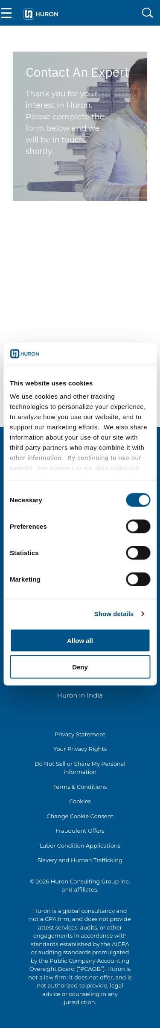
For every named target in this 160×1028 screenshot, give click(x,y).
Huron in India (80, 695)
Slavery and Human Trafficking (80, 860)
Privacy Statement (80, 734)
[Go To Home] (40, 12)
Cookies (80, 801)
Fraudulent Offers (80, 830)
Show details (114, 613)
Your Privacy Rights (80, 748)
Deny (80, 667)
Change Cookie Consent (80, 816)
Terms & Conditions (80, 786)
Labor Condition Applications (80, 845)
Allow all (80, 640)
